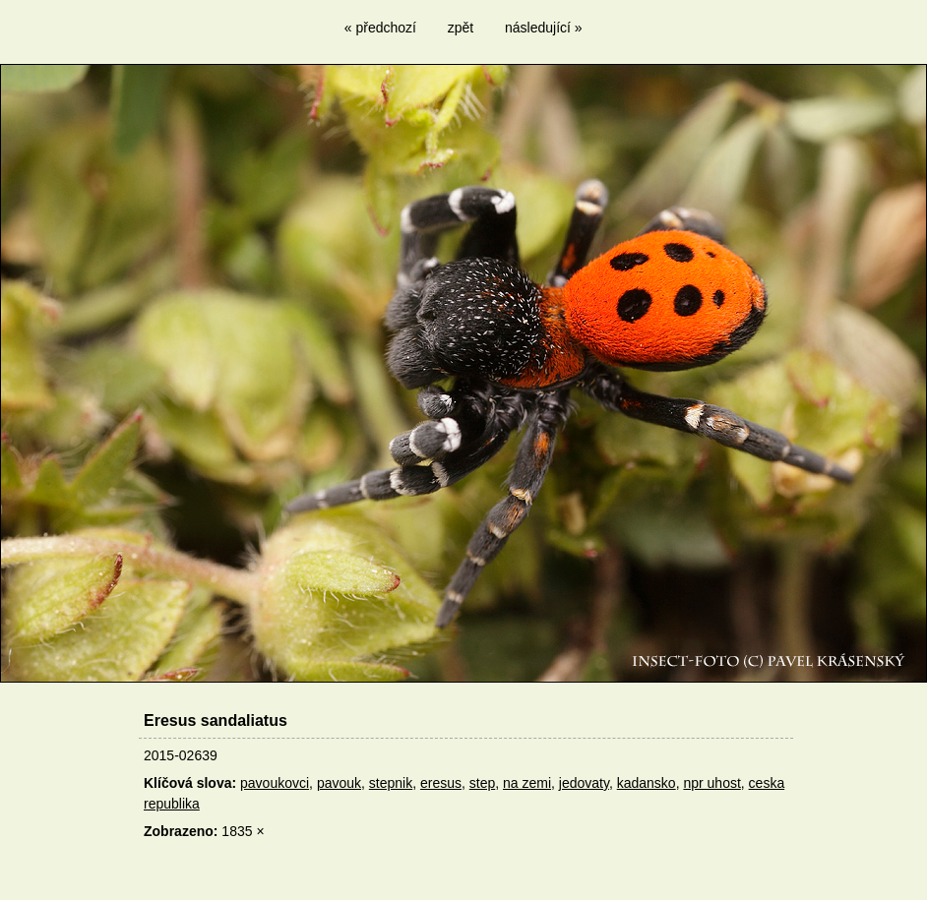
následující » (544, 27)
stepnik (390, 783)
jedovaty (584, 783)
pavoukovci (274, 783)
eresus (441, 783)
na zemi (527, 783)
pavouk (339, 783)
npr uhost (711, 783)
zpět (460, 27)
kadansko (646, 783)
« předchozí (380, 27)
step (482, 783)
